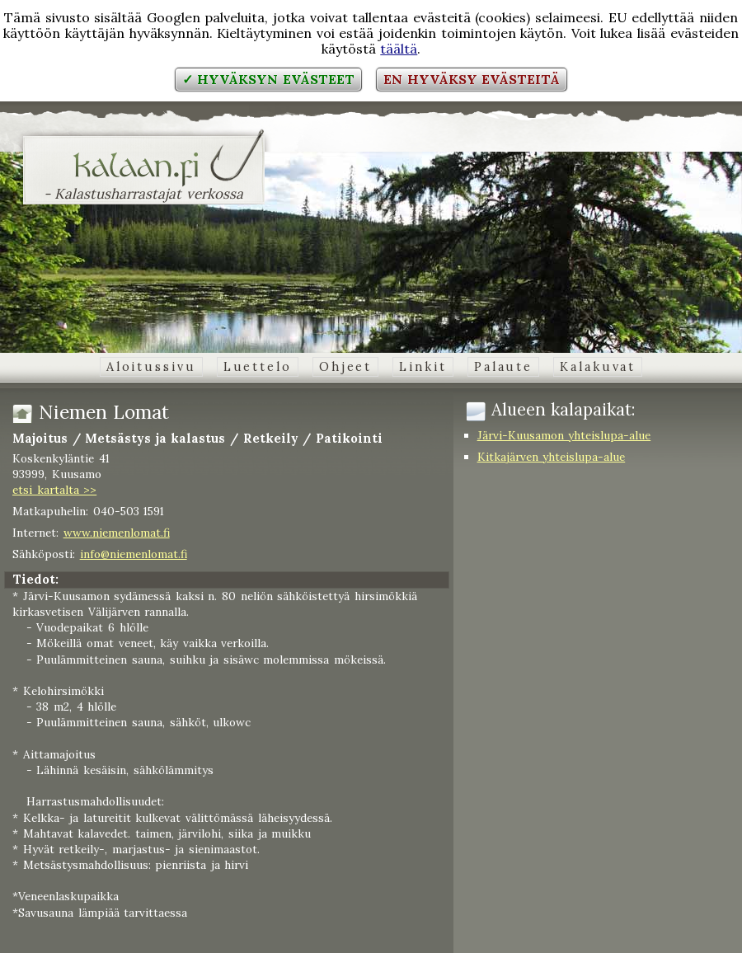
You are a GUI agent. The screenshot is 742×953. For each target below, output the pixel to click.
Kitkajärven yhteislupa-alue (551, 456)
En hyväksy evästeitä (471, 79)
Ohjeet (345, 366)
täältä (398, 48)
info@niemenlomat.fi (133, 554)
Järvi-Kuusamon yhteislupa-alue (564, 435)
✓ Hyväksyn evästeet (268, 79)
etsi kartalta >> (54, 489)
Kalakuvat (598, 366)
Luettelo (257, 366)
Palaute (503, 366)
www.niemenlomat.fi (116, 532)
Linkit (422, 366)
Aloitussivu (151, 366)
